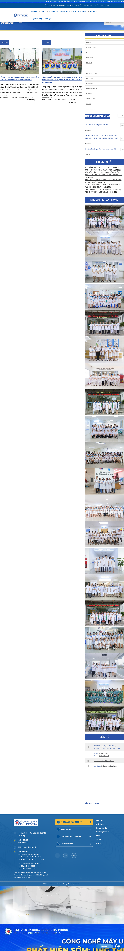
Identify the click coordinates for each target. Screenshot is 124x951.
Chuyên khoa (65, 11)
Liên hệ (98, 843)
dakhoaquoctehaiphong (108, 766)
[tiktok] (74, 855)
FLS (74, 11)
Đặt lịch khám (73, 5)
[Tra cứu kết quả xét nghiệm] (74, 836)
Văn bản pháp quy (102, 832)
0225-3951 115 (23, 843)
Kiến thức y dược (91, 73)
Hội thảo (21, 97)
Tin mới (88, 104)
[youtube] (65, 855)
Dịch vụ (43, 11)
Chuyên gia (53, 11)
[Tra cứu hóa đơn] (74, 844)
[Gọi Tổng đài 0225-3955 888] (74, 822)
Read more (3, 95)
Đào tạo (48, 19)
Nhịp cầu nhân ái (91, 88)
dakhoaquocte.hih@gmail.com (104, 761)
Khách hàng (82, 11)
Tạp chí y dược (90, 99)
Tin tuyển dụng (91, 109)
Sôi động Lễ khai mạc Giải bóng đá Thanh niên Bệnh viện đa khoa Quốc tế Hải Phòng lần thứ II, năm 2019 (62, 79)
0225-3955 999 (104, 756)
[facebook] (57, 855)
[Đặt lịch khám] (74, 829)
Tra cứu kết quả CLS (87, 5)
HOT (87, 68)
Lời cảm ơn (89, 83)
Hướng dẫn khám (102, 828)
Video (98, 836)
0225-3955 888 (103, 753)
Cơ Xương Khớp (91, 47)
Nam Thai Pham (4, 97)
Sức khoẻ (89, 93)
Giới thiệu (34, 11)
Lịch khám (89, 78)
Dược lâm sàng (36, 19)
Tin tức (92, 11)
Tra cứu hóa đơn (103, 5)
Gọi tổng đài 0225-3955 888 (55, 5)
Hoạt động (15, 97)
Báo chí (88, 42)
